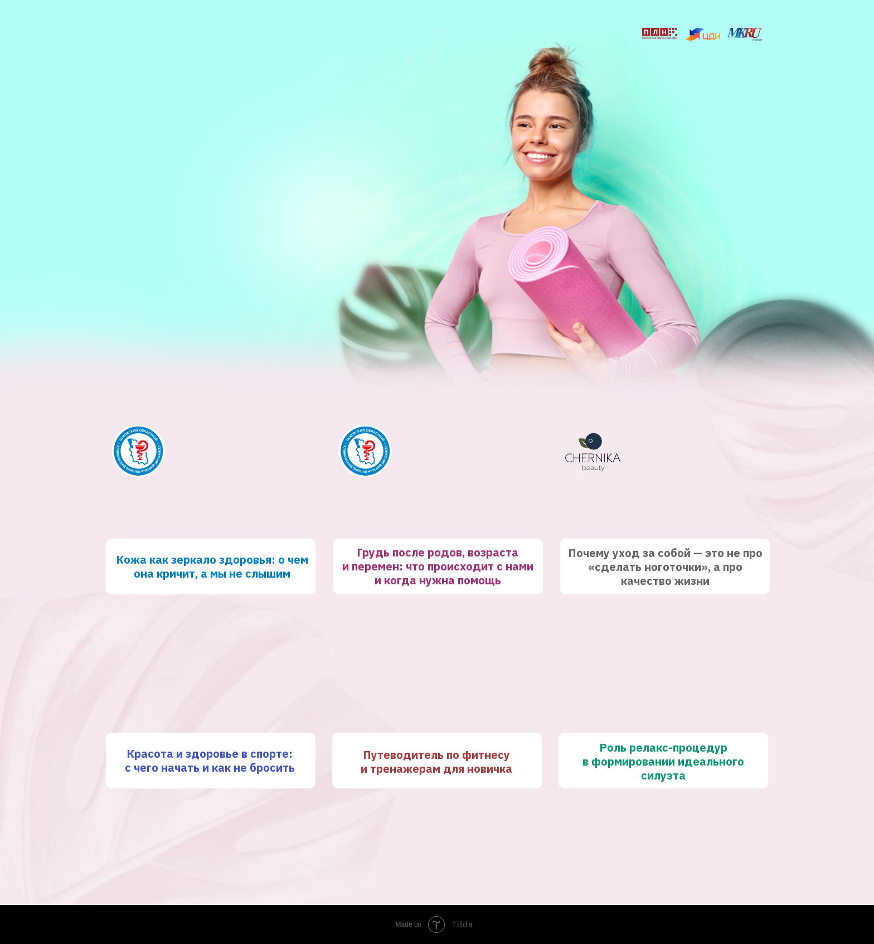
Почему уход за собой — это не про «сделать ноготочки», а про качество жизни (665, 566)
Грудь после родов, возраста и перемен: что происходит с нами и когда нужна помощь (437, 566)
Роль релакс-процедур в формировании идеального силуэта (663, 761)
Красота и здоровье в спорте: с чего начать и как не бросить (210, 760)
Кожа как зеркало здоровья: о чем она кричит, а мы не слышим (212, 566)
